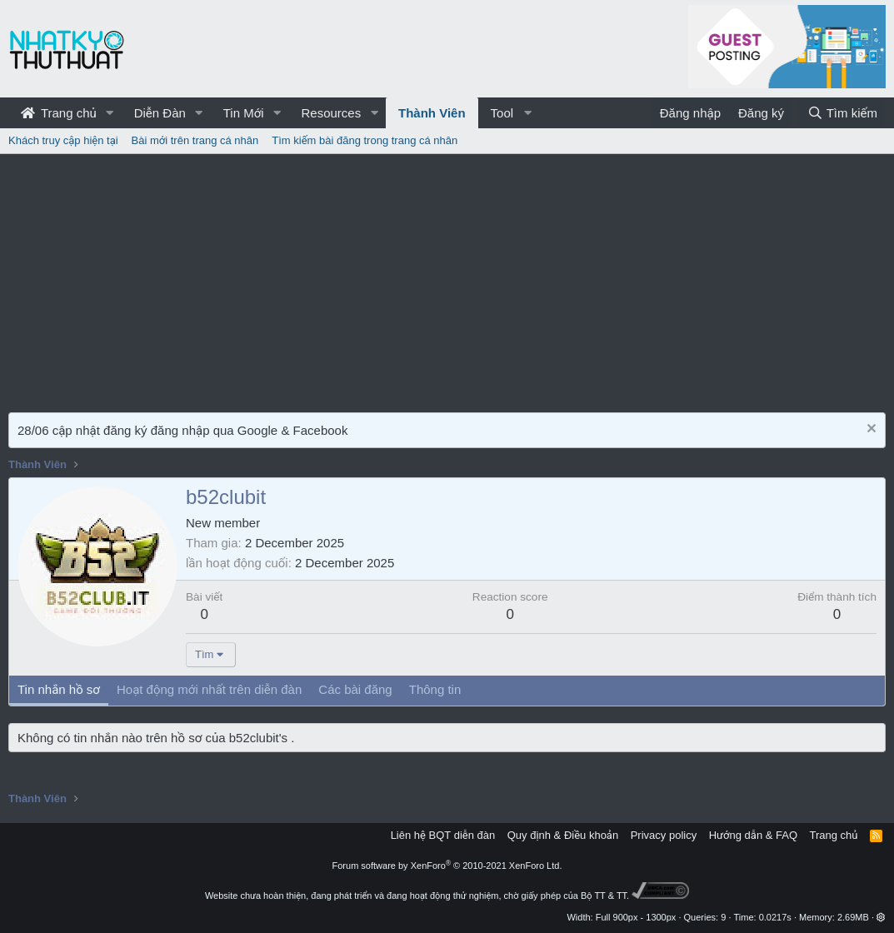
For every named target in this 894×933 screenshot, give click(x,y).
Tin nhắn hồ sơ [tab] (58, 689)
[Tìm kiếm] (842, 112)
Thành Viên (432, 113)
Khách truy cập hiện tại (63, 140)
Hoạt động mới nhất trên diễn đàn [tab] (209, 689)
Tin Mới (243, 113)
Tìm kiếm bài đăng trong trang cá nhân (364, 140)
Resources (331, 113)
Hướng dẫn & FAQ (753, 835)
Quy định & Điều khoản (562, 835)
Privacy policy (664, 835)
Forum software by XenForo (447, 866)
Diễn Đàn (160, 113)
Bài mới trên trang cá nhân (195, 140)
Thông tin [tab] (435, 689)
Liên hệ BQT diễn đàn (443, 835)
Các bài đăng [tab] (355, 689)
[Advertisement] (447, 279)
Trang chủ (59, 113)
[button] (110, 112)
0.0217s (775, 917)
